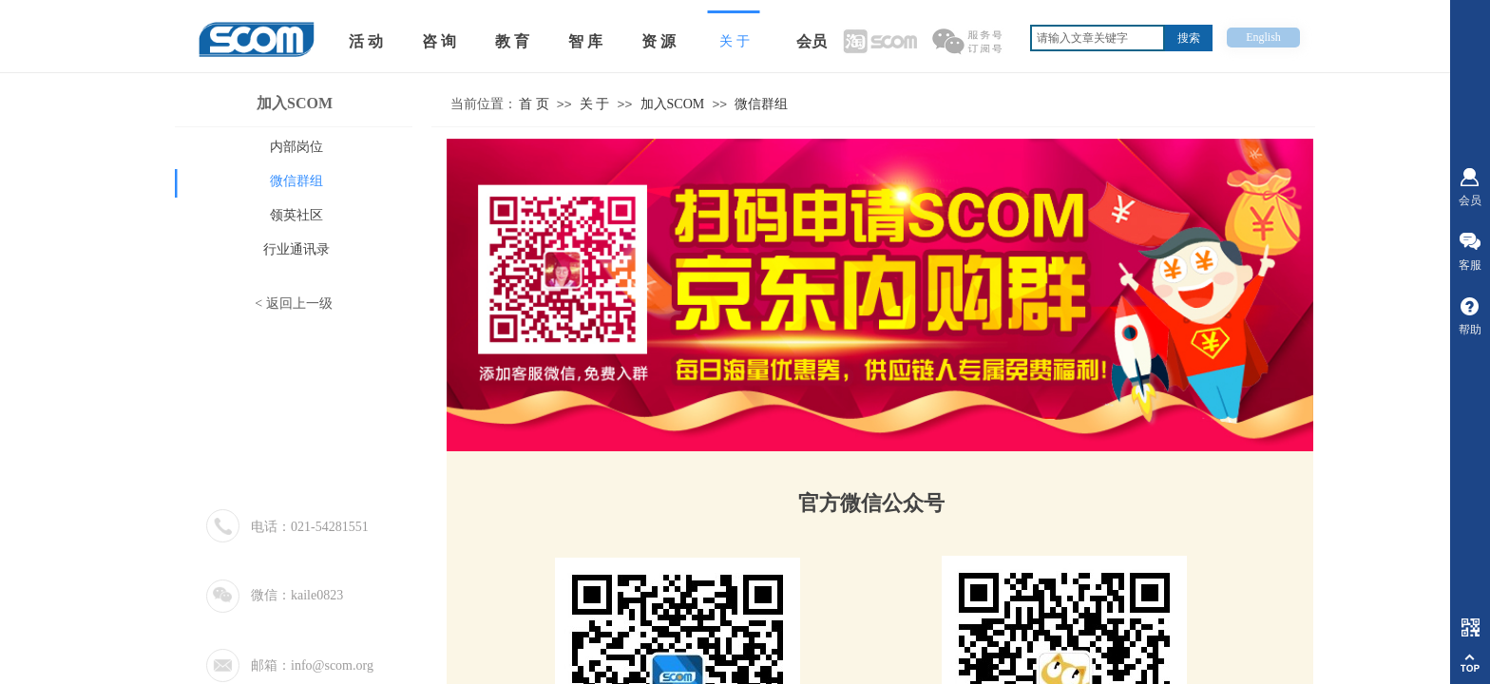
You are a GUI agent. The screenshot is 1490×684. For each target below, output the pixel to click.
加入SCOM (672, 104)
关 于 (595, 104)
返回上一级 (299, 303)
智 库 (585, 41)
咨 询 (439, 41)
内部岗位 (296, 147)
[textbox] (1097, 38)
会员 (811, 41)
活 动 (366, 41)
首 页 (534, 104)
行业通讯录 (296, 249)
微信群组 (761, 104)
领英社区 (296, 215)
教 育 (512, 41)
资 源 (658, 41)
